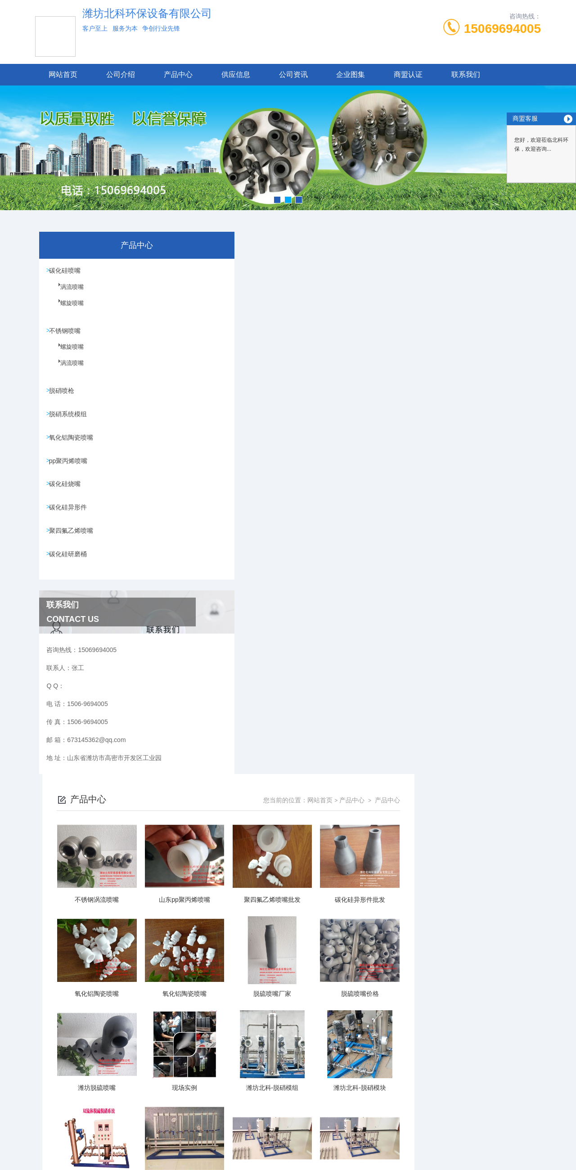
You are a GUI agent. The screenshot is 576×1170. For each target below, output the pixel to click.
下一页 (417, 1047)
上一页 (292, 1047)
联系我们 (465, 74)
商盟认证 (408, 74)
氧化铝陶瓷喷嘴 (73, 447)
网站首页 (63, 74)
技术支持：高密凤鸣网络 (288, 1155)
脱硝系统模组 (70, 422)
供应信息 (235, 74)
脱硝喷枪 (63, 396)
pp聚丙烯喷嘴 (70, 473)
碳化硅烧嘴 (67, 499)
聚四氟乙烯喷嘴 (73, 550)
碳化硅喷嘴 (67, 271)
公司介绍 (120, 74)
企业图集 (350, 74)
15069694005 (502, 29)
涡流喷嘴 (66, 295)
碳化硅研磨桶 (70, 576)
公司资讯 (293, 74)
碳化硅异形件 (70, 524)
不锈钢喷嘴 (67, 334)
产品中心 (178, 74)
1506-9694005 (236, 1112)
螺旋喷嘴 (66, 311)
